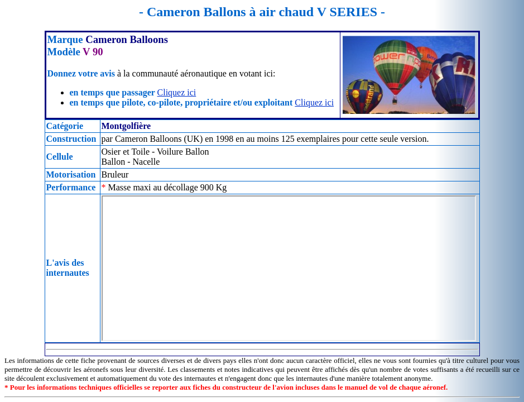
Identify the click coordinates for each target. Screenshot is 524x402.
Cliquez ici (176, 92)
